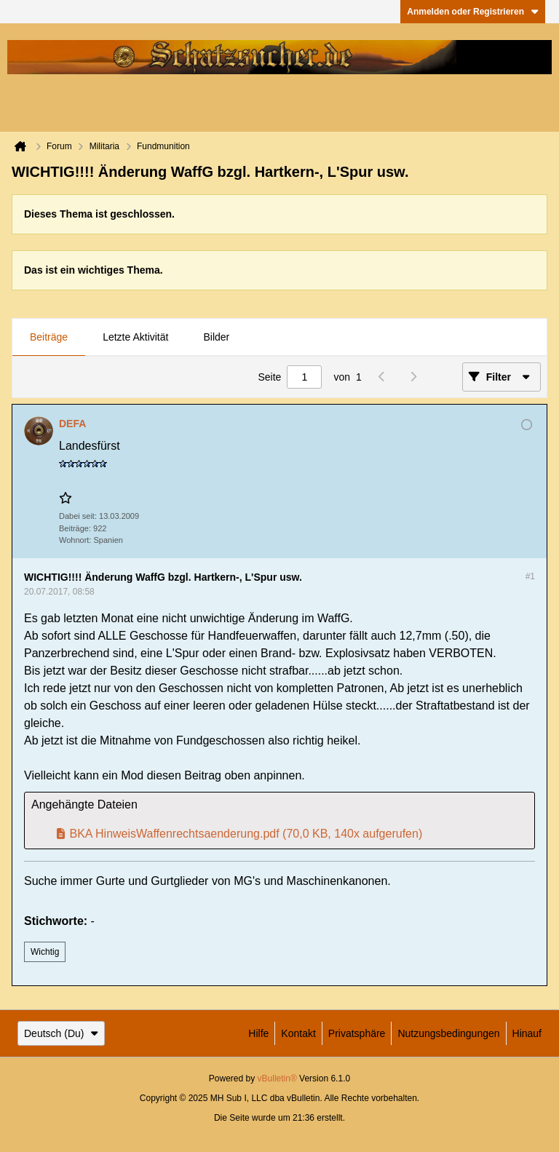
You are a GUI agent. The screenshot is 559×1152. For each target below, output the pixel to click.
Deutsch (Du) (61, 1033)
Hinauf (527, 1033)
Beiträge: (75, 528)
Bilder (216, 337)
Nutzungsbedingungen (448, 1033)
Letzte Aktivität (135, 337)
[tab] (48, 338)
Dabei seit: (78, 516)
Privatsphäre (357, 1033)
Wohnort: (75, 540)
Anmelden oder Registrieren (473, 12)
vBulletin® (277, 1078)
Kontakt (298, 1033)
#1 (530, 576)
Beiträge (49, 337)
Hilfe (258, 1033)
